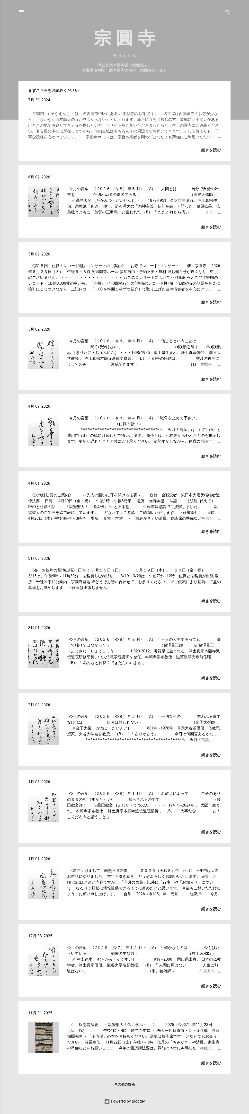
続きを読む (211, 150)
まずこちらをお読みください (53, 90)
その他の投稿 (124, 1084)
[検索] (228, 13)
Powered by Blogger (124, 1101)
